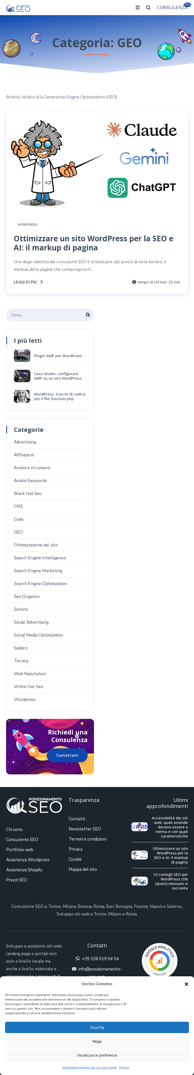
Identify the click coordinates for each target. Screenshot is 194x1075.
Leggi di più (28, 282)
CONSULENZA (172, 7)
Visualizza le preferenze (97, 1055)
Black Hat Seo (28, 493)
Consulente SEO (22, 840)
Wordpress (28, 225)
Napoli (156, 906)
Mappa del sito (83, 869)
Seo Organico (27, 596)
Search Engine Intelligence (40, 558)
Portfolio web (19, 850)
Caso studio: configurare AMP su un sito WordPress (58, 376)
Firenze (141, 906)
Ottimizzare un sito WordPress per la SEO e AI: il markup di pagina (93, 243)
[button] (186, 983)
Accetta (97, 1027)
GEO (18, 532)
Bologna (123, 906)
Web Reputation (30, 674)
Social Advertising (31, 622)
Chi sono (14, 829)
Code (18, 519)
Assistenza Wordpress (28, 860)
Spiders (21, 648)
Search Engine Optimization (40, 584)
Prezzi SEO (16, 880)
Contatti (77, 819)
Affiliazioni (24, 455)
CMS (18, 506)
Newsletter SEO (85, 829)
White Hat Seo (28, 687)
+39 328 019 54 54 (100, 959)
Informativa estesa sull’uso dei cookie (90, 1067)
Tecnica (21, 661)
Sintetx (21, 609)
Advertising (25, 442)
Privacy (124, 1067)
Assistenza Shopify (24, 870)
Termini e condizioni (87, 839)
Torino (54, 906)
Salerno (174, 906)
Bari (110, 906)
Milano (69, 906)
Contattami (67, 755)
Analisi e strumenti (32, 468)
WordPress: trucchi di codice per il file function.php (60, 396)
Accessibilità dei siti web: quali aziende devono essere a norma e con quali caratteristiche (170, 826)
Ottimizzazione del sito (36, 545)
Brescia (85, 906)
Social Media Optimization (38, 635)
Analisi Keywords (30, 481)
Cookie (75, 859)
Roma (98, 906)
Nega (97, 1041)
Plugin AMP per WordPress (58, 355)
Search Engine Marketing (38, 571)
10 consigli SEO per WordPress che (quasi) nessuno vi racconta (170, 881)
